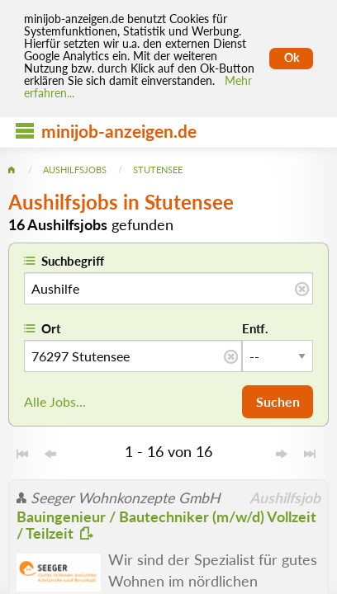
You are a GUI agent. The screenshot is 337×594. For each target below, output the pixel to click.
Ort (51, 328)
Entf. (255, 328)
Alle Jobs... (55, 401)
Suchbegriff (72, 260)
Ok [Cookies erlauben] (291, 57)
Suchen (278, 401)
